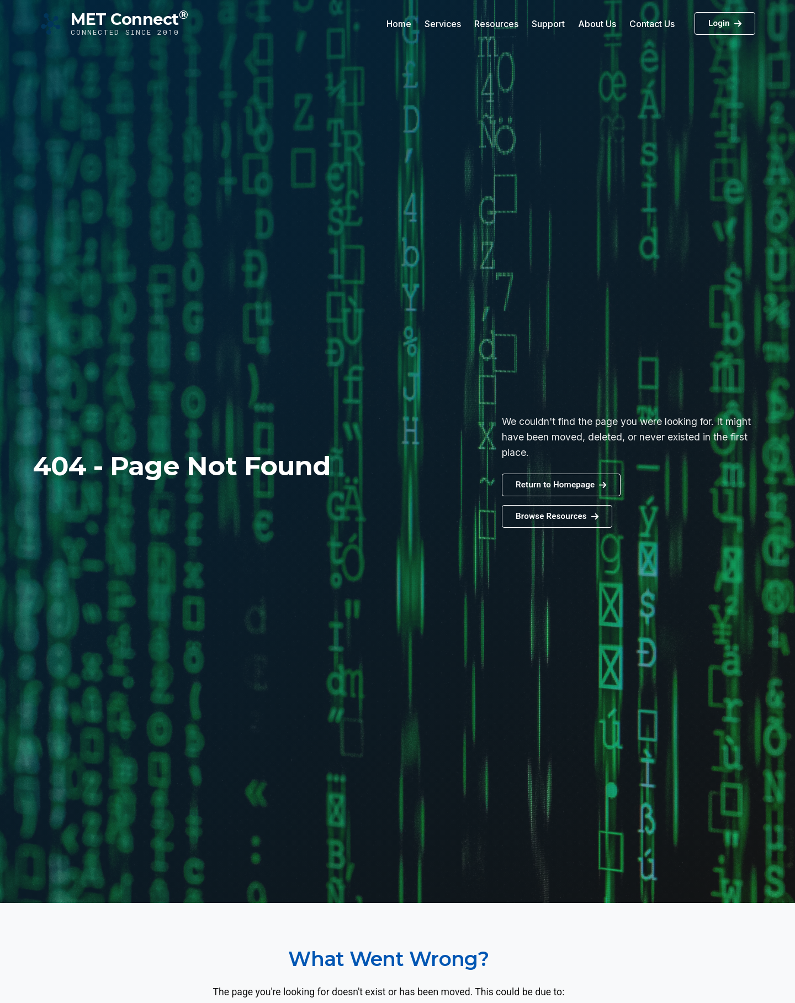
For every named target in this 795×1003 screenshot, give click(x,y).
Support (548, 23)
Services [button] (443, 23)
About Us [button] (597, 23)
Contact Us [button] (652, 23)
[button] (557, 516)
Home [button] (398, 23)
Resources (496, 23)
